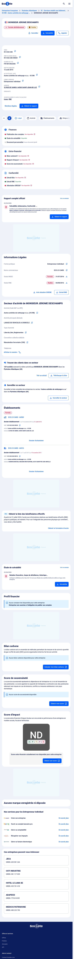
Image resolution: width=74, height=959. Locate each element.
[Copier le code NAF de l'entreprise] (37, 313)
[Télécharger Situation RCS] (67, 283)
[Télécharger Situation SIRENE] (67, 277)
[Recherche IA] (9, 118)
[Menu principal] (69, 3)
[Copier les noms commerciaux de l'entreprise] (67, 270)
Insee (6, 99)
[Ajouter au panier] (59, 216)
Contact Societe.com (8, 957)
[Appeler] (63, 33)
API (3, 947)
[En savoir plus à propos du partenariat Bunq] (64, 824)
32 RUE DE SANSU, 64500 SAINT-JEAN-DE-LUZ (20, 87)
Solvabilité (47, 33)
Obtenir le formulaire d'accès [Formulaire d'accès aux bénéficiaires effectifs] (58, 528)
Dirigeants (65, 118)
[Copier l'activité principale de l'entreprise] (32, 323)
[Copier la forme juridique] (23, 81)
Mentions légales (11, 106)
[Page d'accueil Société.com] (7, 4)
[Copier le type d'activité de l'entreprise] (26, 333)
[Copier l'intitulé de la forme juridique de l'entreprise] (67, 264)
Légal (18, 118)
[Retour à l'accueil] (36, 926)
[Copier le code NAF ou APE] (37, 75)
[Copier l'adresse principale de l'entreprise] (39, 87)
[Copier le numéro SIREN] (15, 51)
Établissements (47, 118)
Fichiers (4, 941)
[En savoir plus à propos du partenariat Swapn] (64, 818)
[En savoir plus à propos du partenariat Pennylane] (64, 842)
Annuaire (4, 944)
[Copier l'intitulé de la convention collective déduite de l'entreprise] (27, 342)
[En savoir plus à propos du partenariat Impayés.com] (64, 836)
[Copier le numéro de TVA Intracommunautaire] (18, 63)
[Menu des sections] (4, 118)
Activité (31, 118)
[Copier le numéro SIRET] (20, 57)
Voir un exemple (64, 198)
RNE (10, 99)
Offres (4, 938)
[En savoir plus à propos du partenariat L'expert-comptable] (64, 830)
